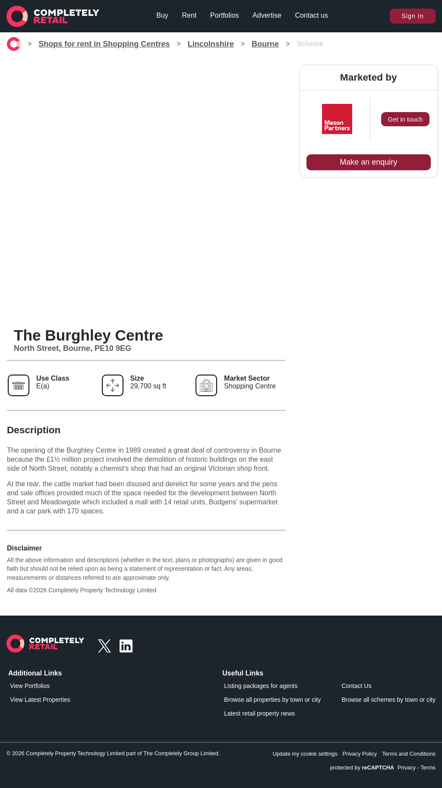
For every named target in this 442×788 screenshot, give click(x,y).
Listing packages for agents (260, 685)
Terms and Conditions (409, 753)
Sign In (412, 16)
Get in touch (405, 119)
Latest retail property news (259, 713)
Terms (428, 767)
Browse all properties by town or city (272, 699)
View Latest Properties (40, 699)
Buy (162, 15)
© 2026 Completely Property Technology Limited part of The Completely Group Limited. (113, 753)
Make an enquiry (368, 162)
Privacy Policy (360, 753)
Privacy (407, 767)
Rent (189, 15)
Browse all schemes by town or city (388, 699)
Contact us (311, 15)
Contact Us (356, 685)
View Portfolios (30, 685)
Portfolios (224, 15)
